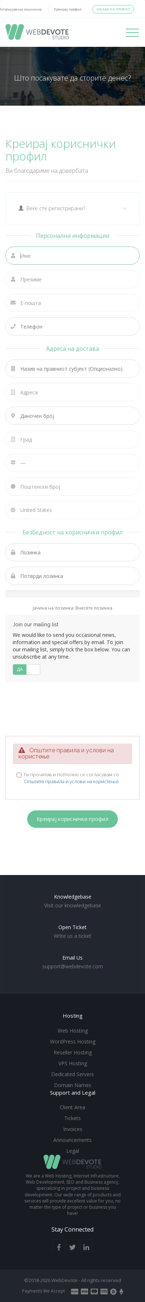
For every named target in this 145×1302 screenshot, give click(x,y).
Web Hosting (73, 1030)
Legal (72, 1150)
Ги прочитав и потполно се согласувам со (71, 778)
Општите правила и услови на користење (71, 781)
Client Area (72, 1107)
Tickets (72, 1118)
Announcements (72, 1139)
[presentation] (72, 708)
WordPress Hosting (72, 1041)
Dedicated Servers (72, 1074)
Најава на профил (113, 9)
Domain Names (72, 1085)
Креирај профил (68, 9)
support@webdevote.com (72, 966)
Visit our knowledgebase (72, 905)
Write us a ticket (72, 935)
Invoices (72, 1129)
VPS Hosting (72, 1063)
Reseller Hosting (73, 1052)
